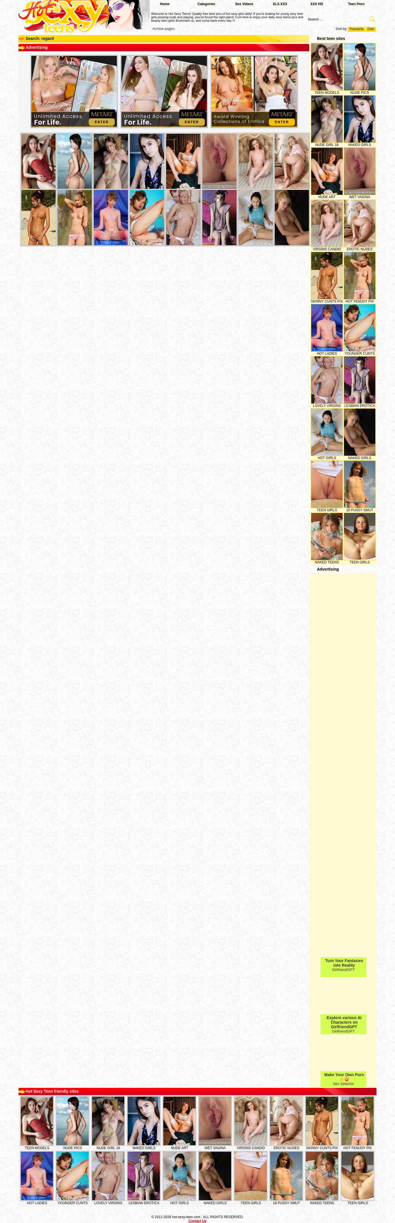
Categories (206, 4)
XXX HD (316, 4)
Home (164, 4)
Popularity (357, 29)
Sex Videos (244, 4)
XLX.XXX (280, 4)
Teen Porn (356, 4)
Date (371, 29)
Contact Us (197, 1221)
